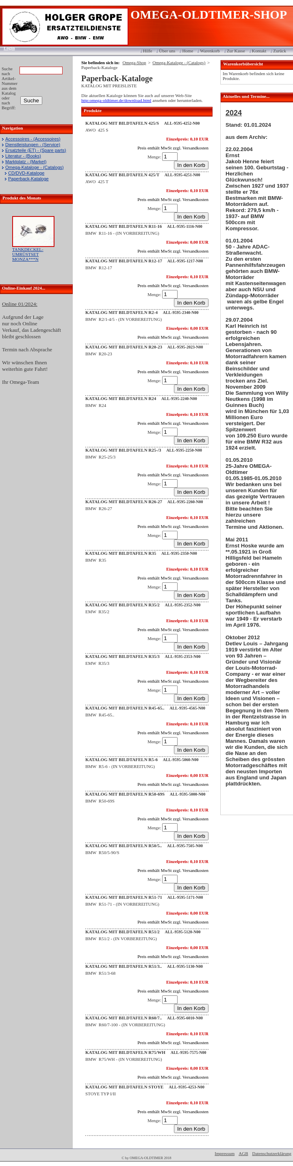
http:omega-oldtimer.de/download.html (116, 100)
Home (187, 50)
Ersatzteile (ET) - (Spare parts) (35, 150)
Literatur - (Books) (23, 156)
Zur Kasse (236, 50)
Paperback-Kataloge (28, 178)
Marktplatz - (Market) (25, 161)
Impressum (224, 1153)
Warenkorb (210, 50)
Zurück (279, 50)
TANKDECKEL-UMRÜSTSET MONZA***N (27, 254)
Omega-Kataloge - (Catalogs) (34, 167)
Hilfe (147, 50)
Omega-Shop (134, 62)
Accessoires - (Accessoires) (33, 138)
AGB (243, 1153)
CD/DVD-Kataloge (26, 173)
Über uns (167, 50)
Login (7, 47)
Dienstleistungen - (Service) (32, 144)
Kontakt (259, 50)
